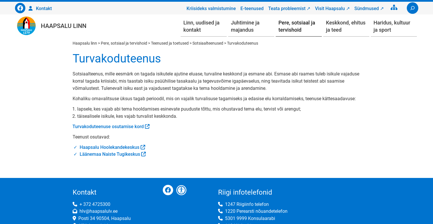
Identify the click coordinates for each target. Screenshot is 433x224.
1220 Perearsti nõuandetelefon (256, 211)
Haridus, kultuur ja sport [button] (392, 26)
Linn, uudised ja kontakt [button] (202, 26)
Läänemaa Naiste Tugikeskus (110, 154)
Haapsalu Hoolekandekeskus (110, 147)
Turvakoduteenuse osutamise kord (108, 126)
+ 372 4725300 (95, 204)
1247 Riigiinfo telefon (247, 204)
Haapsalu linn (63, 25)
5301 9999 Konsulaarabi (250, 218)
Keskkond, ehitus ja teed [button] (346, 26)
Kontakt (44, 8)
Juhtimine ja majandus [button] (245, 26)
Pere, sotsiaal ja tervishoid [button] (297, 26)
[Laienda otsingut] (412, 8)
